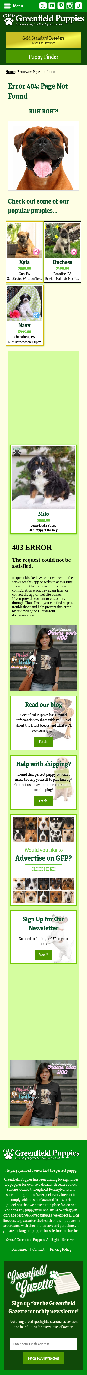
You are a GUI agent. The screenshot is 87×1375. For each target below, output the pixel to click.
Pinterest (60, 5)
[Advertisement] (43, 397)
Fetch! (43, 741)
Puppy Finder (43, 57)
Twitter (43, 5)
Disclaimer (19, 1249)
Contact (38, 1249)
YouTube (52, 5)
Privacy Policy (60, 1249)
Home (10, 71)
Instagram (70, 5)
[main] (43, 213)
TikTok (78, 5)
